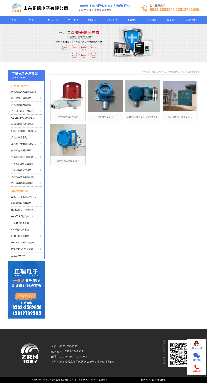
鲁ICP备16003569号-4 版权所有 (92, 380)
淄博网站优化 (159, 380)
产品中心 (162, 72)
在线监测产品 (174, 72)
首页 (154, 72)
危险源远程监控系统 (190, 72)
